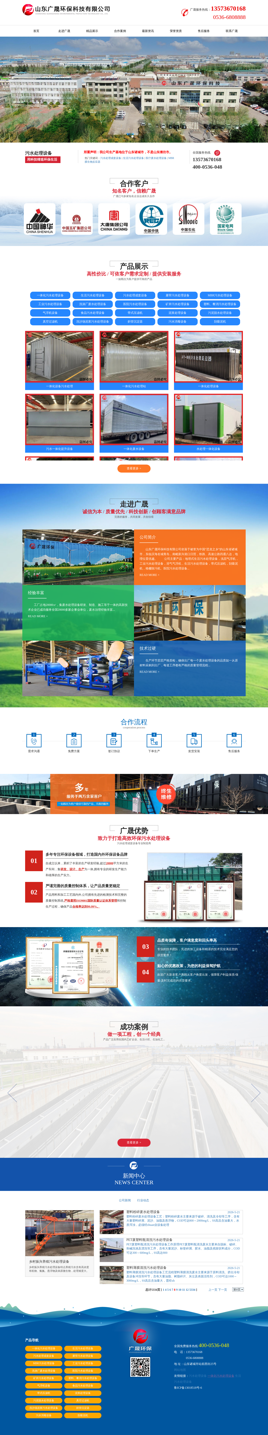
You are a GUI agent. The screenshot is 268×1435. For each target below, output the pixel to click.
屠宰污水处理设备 (177, 295)
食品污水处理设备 (93, 312)
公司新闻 (125, 1200)
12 (187, 1289)
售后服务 (204, 31)
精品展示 (92, 31)
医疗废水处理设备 (156, 158)
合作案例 (120, 31)
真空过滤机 (50, 321)
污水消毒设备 (177, 321)
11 (183, 1289)
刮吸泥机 (220, 321)
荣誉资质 (176, 31)
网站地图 (180, 1369)
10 (179, 1289)
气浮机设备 (50, 312)
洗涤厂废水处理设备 (92, 304)
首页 (36, 31)
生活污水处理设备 (133, 158)
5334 (192, 1289)
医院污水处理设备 (135, 304)
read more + (149, 574)
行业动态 (143, 1200)
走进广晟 (64, 31)
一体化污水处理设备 (50, 295)
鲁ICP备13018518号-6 (188, 1387)
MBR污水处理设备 (220, 295)
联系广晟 (232, 31)
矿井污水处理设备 (177, 304)
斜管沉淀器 (135, 321)
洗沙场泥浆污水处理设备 (92, 321)
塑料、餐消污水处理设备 (220, 304)
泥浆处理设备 (177, 312)
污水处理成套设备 (110, 158)
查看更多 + (134, 468)
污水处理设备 (198, 1375)
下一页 (222, 1289)
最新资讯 (148, 31)
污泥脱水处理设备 (220, 312)
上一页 (212, 1289)
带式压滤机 (135, 312)
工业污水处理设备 (50, 304)
